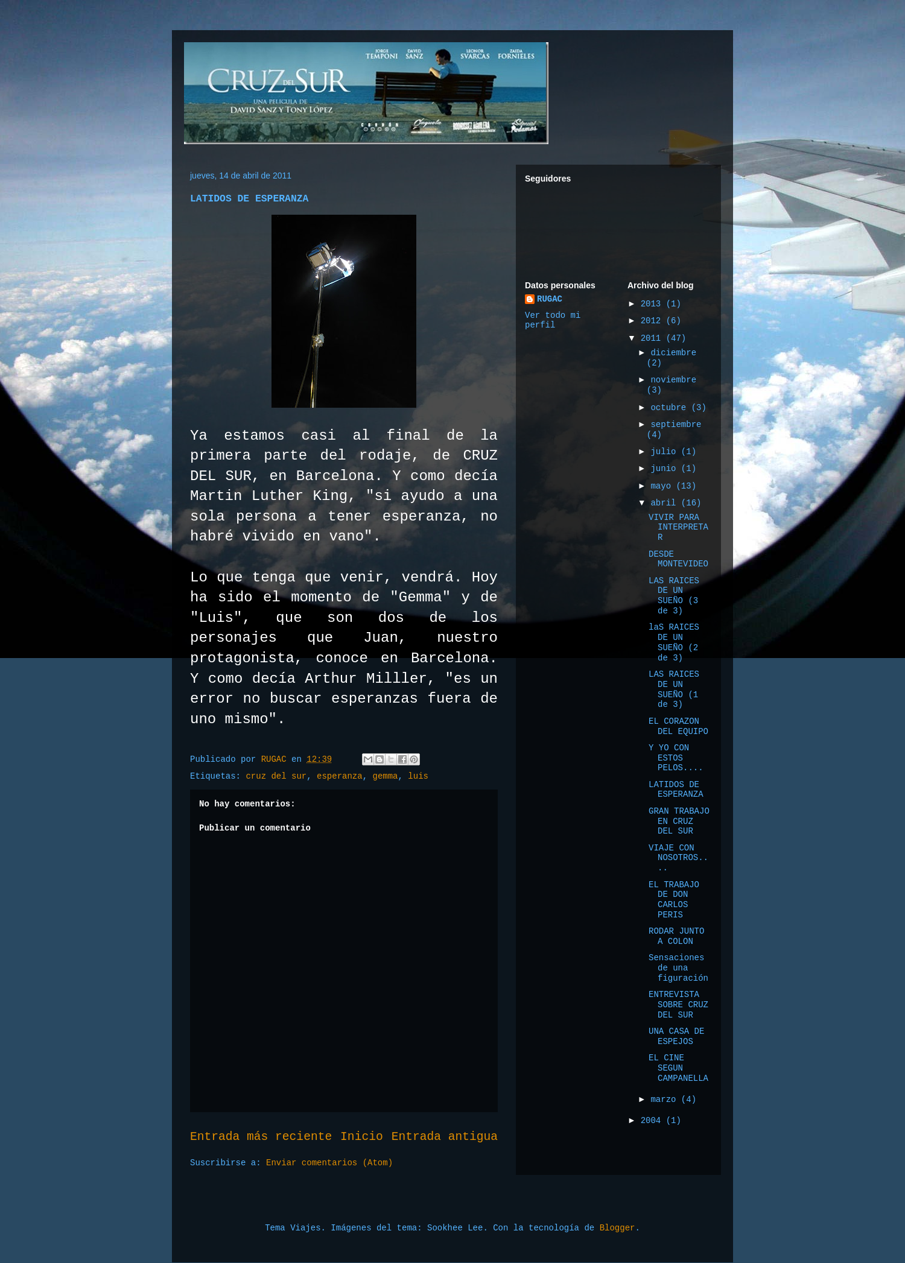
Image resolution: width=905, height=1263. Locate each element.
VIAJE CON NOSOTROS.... (678, 858)
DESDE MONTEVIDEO (678, 559)
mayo (663, 486)
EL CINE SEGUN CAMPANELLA (678, 1068)
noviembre (673, 380)
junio (665, 468)
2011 (653, 338)
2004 (653, 1120)
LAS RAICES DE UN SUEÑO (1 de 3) (674, 689)
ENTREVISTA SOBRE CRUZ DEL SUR (678, 1005)
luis (418, 776)
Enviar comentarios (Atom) (329, 1163)
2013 (653, 304)
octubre (670, 408)
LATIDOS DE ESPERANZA (676, 790)
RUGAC (549, 299)
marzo (665, 1099)
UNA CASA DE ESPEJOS (676, 1036)
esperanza (340, 776)
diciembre (673, 353)
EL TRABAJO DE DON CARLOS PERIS (674, 900)
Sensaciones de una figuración (678, 968)
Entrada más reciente (261, 1137)
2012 (653, 321)
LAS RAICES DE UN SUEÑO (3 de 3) (674, 596)
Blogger (617, 1228)
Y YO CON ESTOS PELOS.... (676, 758)
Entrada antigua (445, 1137)
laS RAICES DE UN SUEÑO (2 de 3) (674, 642)
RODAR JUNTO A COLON (676, 936)
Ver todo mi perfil (552, 320)
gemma (385, 776)
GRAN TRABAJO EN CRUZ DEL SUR (679, 821)
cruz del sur (276, 776)
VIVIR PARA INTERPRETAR (678, 528)
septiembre (675, 424)
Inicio (361, 1137)
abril (665, 503)
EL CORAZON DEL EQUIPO (678, 726)
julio (665, 452)
